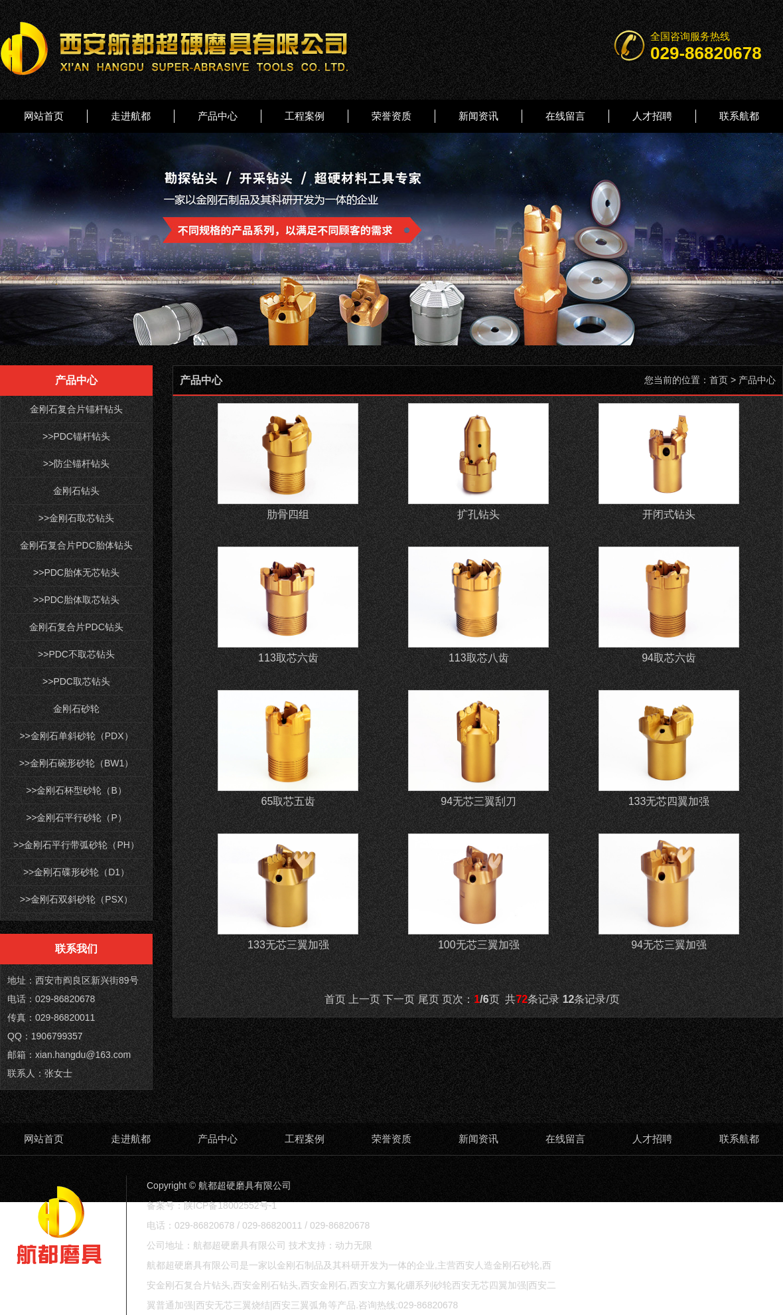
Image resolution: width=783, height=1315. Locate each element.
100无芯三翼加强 (479, 944)
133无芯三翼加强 (288, 944)
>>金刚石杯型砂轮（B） (76, 790)
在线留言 (565, 116)
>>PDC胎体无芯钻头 (76, 572)
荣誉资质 (391, 116)
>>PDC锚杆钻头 (76, 436)
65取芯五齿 (288, 801)
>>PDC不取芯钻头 (76, 654)
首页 (718, 380)
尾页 (428, 999)
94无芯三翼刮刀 (478, 801)
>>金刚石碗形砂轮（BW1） (76, 763)
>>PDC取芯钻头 (76, 681)
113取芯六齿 (288, 657)
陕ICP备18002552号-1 (230, 1205)
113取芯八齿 (479, 657)
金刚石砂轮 (76, 708)
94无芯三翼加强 (669, 944)
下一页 (399, 999)
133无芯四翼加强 (669, 801)
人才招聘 (652, 116)
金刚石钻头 (76, 490)
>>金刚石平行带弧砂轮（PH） (76, 844)
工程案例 (304, 116)
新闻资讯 (478, 116)
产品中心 (218, 116)
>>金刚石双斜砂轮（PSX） (76, 899)
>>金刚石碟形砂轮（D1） (76, 872)
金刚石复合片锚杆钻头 (76, 409)
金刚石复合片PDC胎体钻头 (76, 545)
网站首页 (44, 116)
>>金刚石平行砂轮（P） (76, 817)
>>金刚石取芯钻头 (76, 518)
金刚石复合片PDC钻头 (76, 627)
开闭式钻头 (668, 514)
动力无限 (353, 1245)
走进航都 (131, 116)
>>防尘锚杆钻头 (76, 463)
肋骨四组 (288, 514)
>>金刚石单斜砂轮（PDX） (76, 736)
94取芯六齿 (669, 657)
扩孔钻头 (478, 514)
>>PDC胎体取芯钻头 (76, 599)
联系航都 (739, 116)
